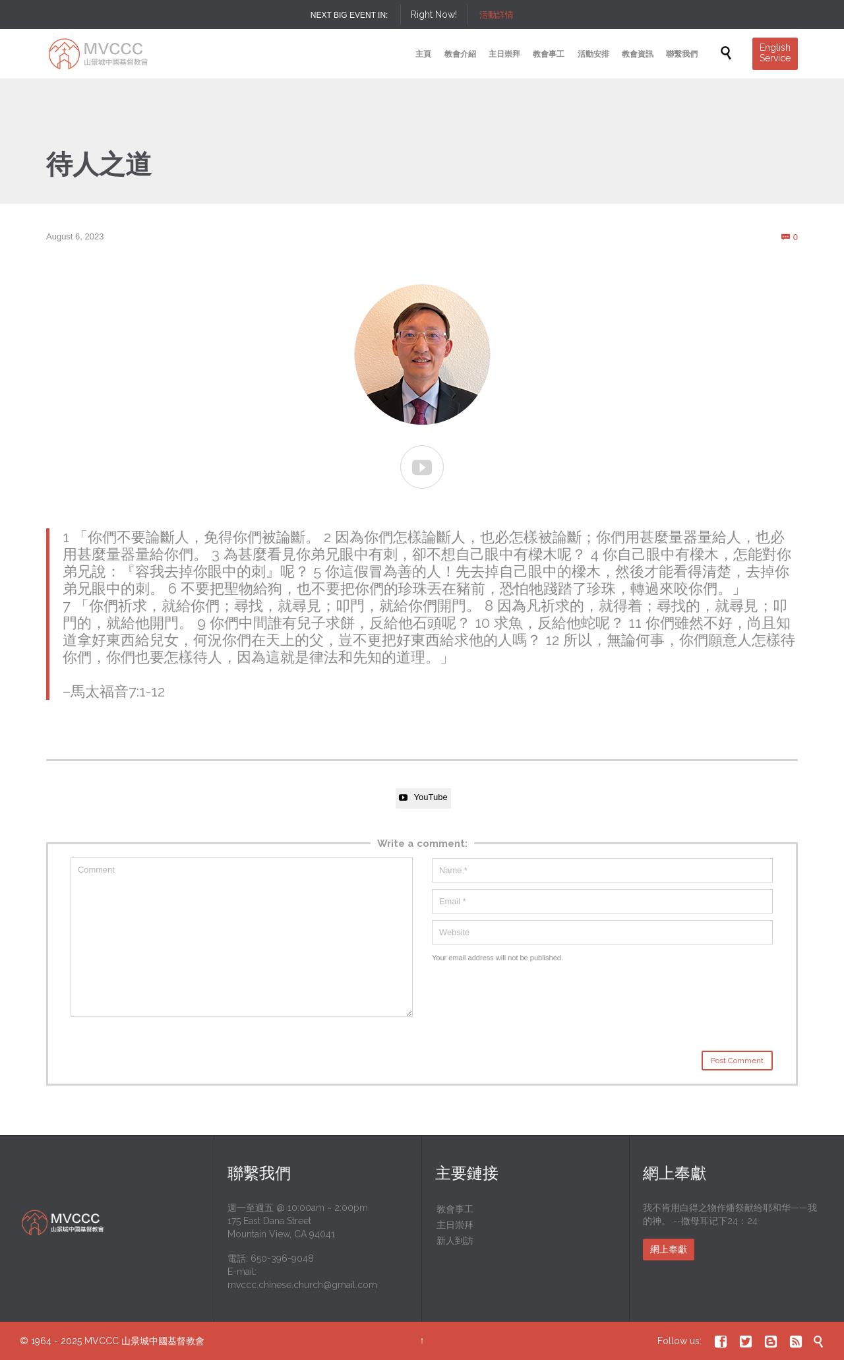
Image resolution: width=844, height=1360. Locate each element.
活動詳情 (496, 15)
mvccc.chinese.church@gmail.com (302, 1285)
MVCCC (101, 1341)
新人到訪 (455, 1240)
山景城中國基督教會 (162, 1341)
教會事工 (455, 1209)
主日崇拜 (455, 1225)
